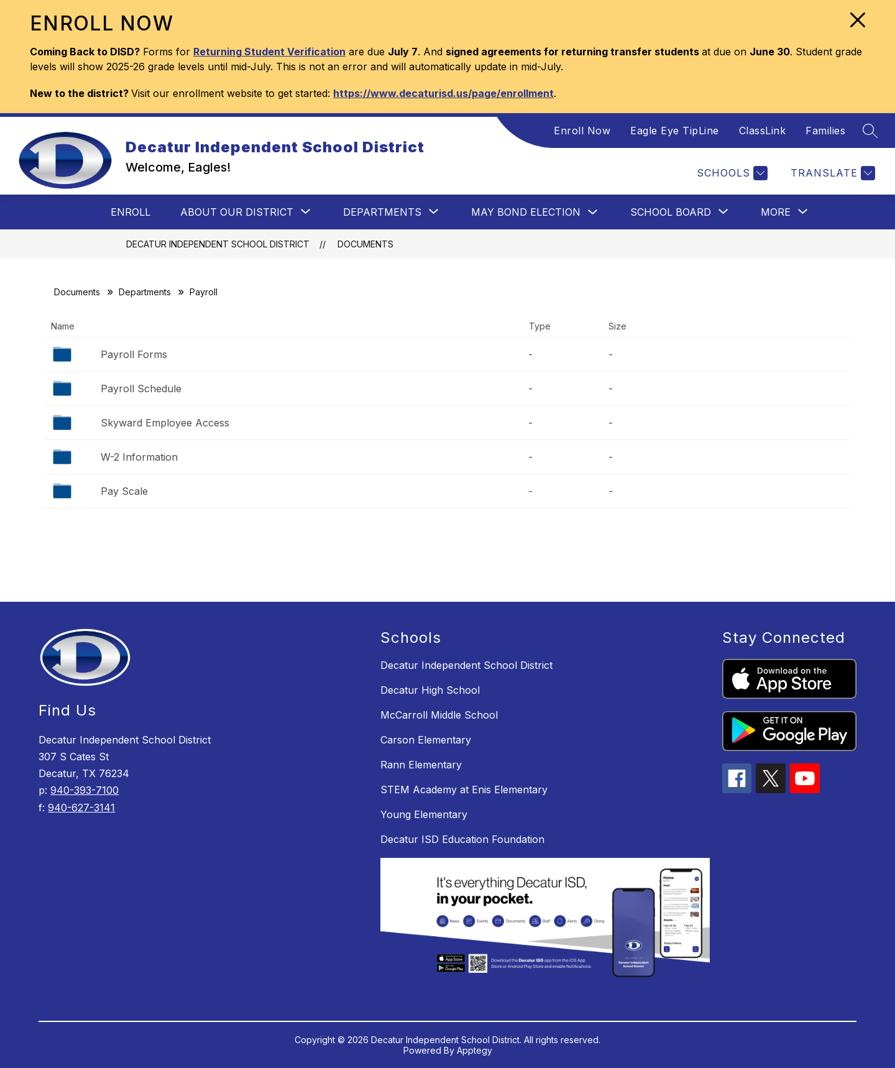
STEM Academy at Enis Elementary (464, 789)
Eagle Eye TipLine (674, 130)
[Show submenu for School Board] (670, 212)
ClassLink (762, 130)
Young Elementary (423, 814)
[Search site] (870, 130)
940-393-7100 (84, 790)
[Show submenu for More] (776, 212)
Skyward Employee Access (165, 423)
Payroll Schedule (141, 388)
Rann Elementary (421, 764)
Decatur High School (430, 690)
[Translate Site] (831, 173)
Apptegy (474, 1050)
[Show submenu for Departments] (382, 212)
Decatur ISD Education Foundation (462, 839)
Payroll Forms (134, 354)
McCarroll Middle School (439, 715)
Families (825, 130)
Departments (145, 292)
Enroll (130, 212)
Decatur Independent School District (218, 244)
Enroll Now (582, 130)
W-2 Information (139, 457)
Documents (365, 244)
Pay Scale (124, 491)
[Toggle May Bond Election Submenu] (592, 212)
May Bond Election (526, 212)
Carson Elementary (425, 740)
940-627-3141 (81, 807)
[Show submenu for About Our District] (236, 212)
